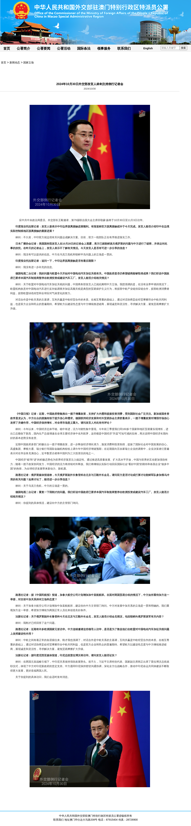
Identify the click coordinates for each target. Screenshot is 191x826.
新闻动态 (14, 62)
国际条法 (83, 48)
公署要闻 (43, 48)
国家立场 (28, 62)
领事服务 (104, 48)
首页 (6, 48)
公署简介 (23, 48)
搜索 (183, 47)
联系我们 (124, 48)
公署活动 (63, 48)
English (148, 48)
